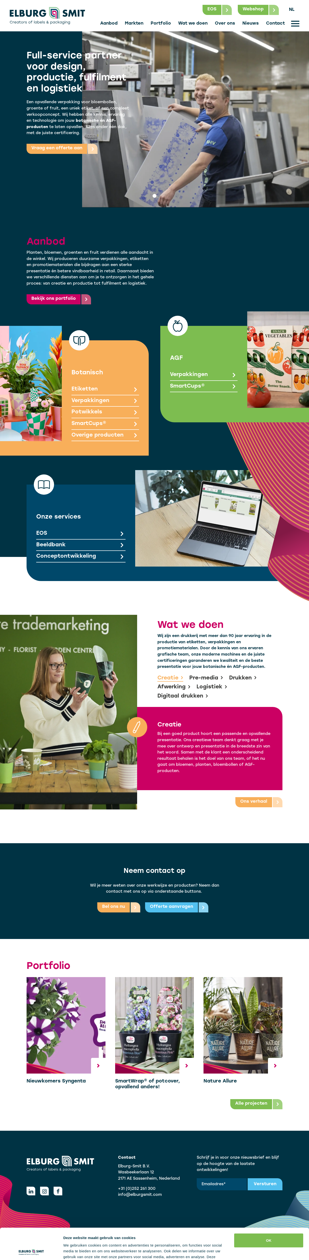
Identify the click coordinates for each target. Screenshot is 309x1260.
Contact (275, 23)
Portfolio (161, 23)
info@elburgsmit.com (140, 1195)
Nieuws (250, 23)
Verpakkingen (105, 401)
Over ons (225, 23)
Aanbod (109, 23)
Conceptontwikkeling (81, 557)
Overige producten (105, 435)
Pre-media (206, 678)
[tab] (154, 196)
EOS (81, 534)
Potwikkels (105, 413)
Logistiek (212, 687)
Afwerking (173, 687)
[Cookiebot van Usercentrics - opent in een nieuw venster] (31, 1250)
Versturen (265, 1184)
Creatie (170, 678)
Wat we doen (193, 23)
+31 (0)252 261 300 (136, 1189)
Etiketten (105, 389)
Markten (134, 23)
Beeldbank (81, 545)
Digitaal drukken (182, 696)
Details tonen (74, 1250)
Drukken (243, 678)
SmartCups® (105, 424)
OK (269, 1209)
